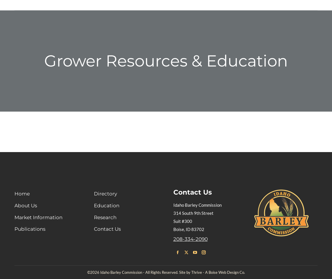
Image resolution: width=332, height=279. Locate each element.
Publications (29, 229)
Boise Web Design (224, 272)
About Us (25, 205)
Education (106, 205)
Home (22, 194)
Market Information (38, 217)
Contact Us (107, 229)
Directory (105, 194)
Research (105, 217)
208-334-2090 (190, 239)
